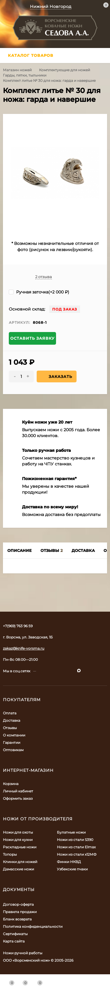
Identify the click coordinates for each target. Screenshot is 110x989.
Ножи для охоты (18, 832)
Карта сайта (14, 941)
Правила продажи (20, 912)
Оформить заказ (18, 798)
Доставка (11, 720)
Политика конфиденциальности (32, 926)
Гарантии (11, 742)
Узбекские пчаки (72, 869)
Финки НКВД (69, 861)
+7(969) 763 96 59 (18, 626)
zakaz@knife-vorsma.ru (23, 648)
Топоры (10, 854)
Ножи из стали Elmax (76, 847)
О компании (14, 735)
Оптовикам (13, 750)
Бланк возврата (17, 919)
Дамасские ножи (18, 869)
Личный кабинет (18, 791)
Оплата (9, 713)
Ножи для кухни (18, 839)
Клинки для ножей (20, 861)
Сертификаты (15, 934)
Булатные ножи (71, 832)
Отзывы (10, 728)
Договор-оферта (18, 904)
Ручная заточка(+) (39, 292)
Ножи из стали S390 (75, 839)
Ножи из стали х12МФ (77, 854)
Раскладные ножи (19, 847)
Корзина (10, 783)
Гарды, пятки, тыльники (24, 75)
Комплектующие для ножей (64, 70)
